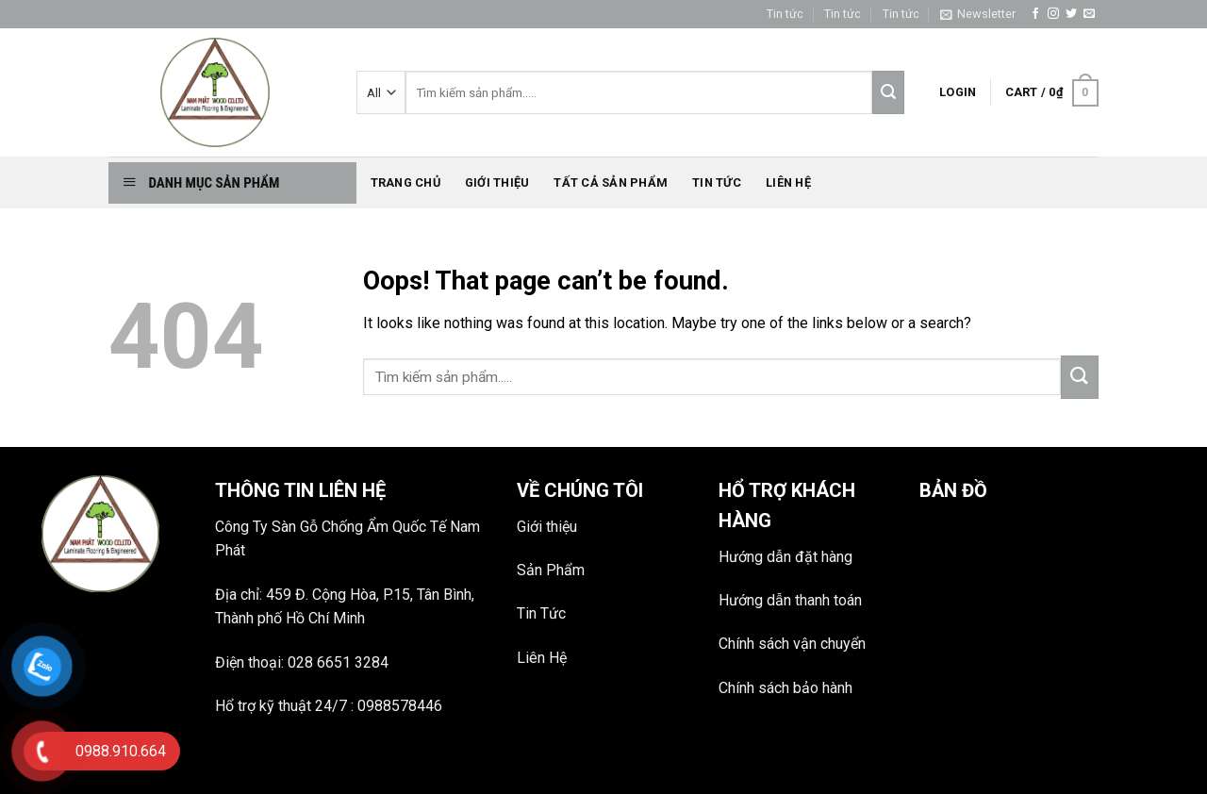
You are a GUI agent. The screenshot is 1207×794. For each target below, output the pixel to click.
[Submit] (1080, 377)
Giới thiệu (497, 182)
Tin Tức (541, 613)
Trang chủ (405, 182)
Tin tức (785, 14)
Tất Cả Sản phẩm (611, 182)
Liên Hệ (542, 658)
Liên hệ (788, 182)
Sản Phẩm (551, 570)
